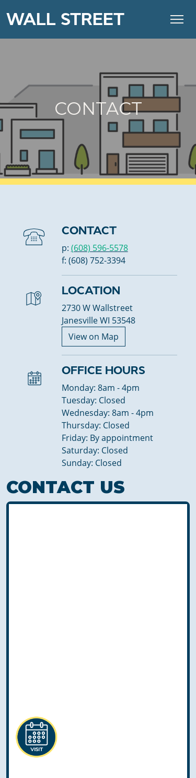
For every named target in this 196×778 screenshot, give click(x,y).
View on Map (93, 336)
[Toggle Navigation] (177, 19)
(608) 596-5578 (99, 248)
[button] (36, 737)
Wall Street (65, 19)
